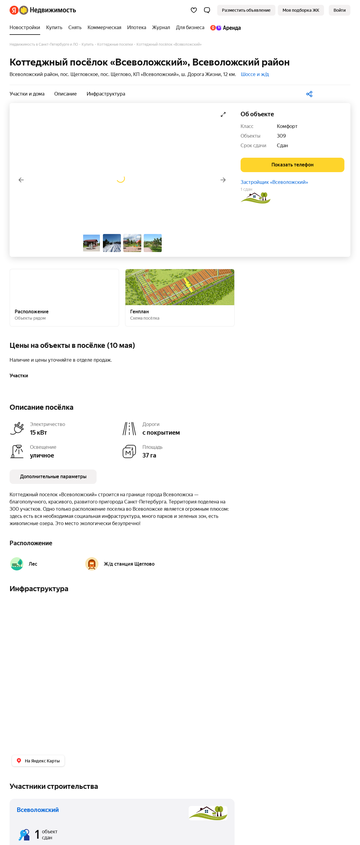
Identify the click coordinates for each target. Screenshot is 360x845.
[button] (207, 10)
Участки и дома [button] (27, 94)
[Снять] (75, 27)
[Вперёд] (223, 180)
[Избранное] (193, 10)
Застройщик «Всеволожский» (274, 182)
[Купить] (54, 27)
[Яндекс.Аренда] (224, 27)
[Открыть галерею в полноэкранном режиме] (223, 114)
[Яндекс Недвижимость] (47, 10)
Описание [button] (65, 94)
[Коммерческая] (104, 27)
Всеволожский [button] (38, 809)
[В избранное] (334, 92)
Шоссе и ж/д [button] (255, 74)
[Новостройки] (26, 27)
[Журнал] (161, 27)
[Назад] (21, 180)
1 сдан (246, 189)
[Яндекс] (14, 10)
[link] (339, 10)
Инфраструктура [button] (106, 94)
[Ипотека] (136, 27)
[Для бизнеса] (190, 27)
